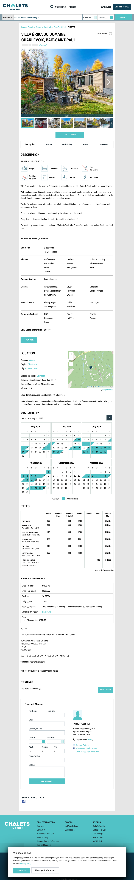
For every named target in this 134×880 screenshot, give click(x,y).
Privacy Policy (42, 837)
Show (90, 739)
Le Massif (41, 375)
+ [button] (71, 354)
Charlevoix (32, 364)
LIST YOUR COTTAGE (122, 7)
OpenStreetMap (100, 387)
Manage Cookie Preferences (48, 841)
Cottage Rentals (99, 826)
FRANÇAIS (72, 7)
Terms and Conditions (45, 833)
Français (47, 844)
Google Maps (107, 389)
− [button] (71, 358)
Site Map (40, 826)
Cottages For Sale (99, 829)
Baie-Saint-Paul (31, 368)
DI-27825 (71, 27)
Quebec (32, 360)
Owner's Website (82, 745)
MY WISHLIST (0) (60, 7)
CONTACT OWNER (70, 135)
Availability (67, 144)
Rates (85, 144)
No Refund (46, 611)
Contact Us (41, 829)
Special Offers (98, 837)
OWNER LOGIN (106, 7)
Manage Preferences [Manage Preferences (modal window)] (45, 870)
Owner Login (69, 829)
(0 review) (43, 45)
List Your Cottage (71, 826)
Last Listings (98, 833)
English (40, 844)
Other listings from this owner (87, 751)
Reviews (104, 144)
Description (30, 144)
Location (48, 144)
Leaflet (89, 387)
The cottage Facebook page (86, 748)
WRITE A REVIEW (105, 689)
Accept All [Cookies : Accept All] (21, 870)
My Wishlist (97, 841)
